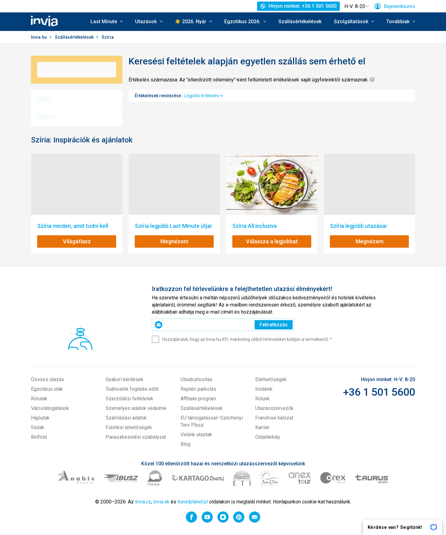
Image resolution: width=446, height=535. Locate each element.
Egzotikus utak (47, 389)
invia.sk (161, 502)
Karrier (262, 427)
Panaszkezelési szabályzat (136, 437)
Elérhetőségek (271, 379)
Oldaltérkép (267, 437)
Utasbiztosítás (196, 379)
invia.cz (143, 502)
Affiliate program (198, 399)
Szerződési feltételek (129, 399)
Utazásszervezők (274, 408)
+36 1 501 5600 (379, 392)
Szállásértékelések (299, 21)
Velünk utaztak (196, 434)
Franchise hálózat (274, 418)
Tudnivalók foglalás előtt (132, 389)
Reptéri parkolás (198, 389)
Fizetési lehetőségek (129, 427)
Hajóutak (40, 418)
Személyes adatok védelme (136, 408)
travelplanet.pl (192, 502)
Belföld (39, 437)
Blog (185, 444)
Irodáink (264, 389)
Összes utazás (47, 379)
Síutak (37, 427)
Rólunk (262, 399)
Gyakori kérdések (124, 379)
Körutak (39, 399)
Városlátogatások (50, 408)
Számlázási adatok (126, 418)
